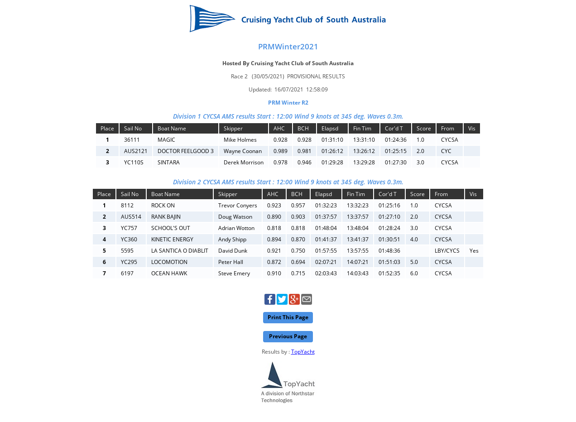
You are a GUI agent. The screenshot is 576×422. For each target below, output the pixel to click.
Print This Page (288, 317)
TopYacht (303, 351)
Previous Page (288, 336)
